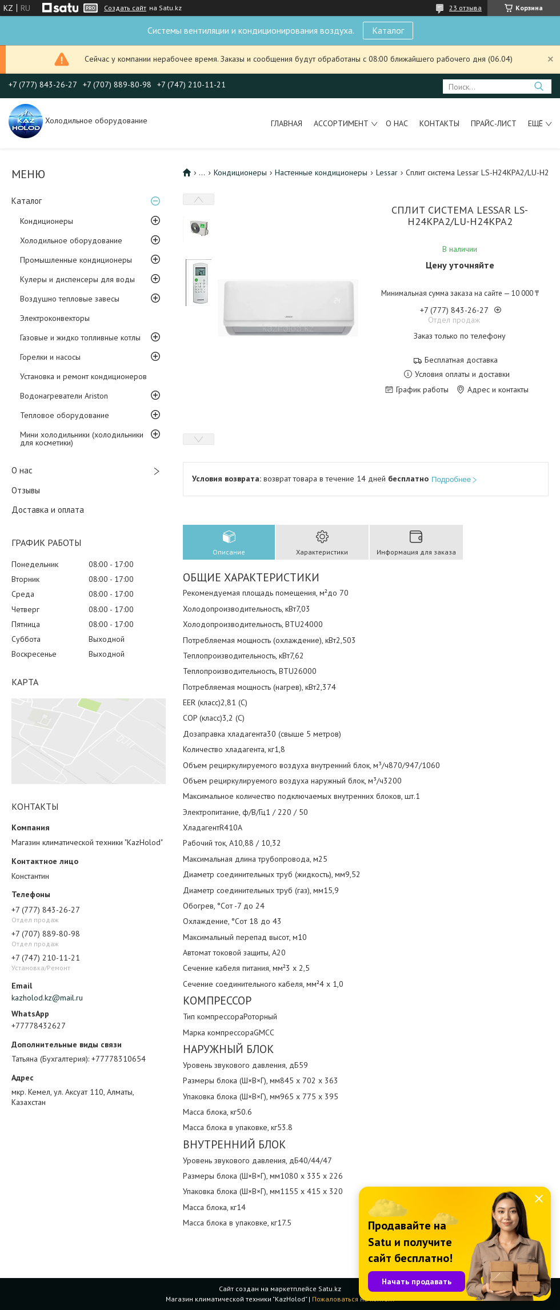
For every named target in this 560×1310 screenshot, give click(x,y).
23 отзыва (465, 7)
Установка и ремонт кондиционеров (83, 376)
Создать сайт (125, 8)
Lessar (387, 172)
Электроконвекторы (55, 318)
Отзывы (25, 490)
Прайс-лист (494, 123)
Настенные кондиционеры (321, 172)
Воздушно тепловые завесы (69, 299)
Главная (286, 123)
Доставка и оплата (47, 509)
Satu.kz (329, 1288)
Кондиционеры (46, 221)
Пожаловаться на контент (353, 1299)
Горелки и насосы (50, 357)
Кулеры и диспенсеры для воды (77, 279)
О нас (397, 123)
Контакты (439, 123)
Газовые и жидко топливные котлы (80, 337)
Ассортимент (341, 123)
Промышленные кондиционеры (76, 260)
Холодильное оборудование (71, 240)
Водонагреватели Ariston (64, 396)
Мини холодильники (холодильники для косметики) (81, 438)
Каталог (388, 30)
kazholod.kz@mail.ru (47, 997)
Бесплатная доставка (461, 360)
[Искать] (538, 86)
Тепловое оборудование (64, 415)
